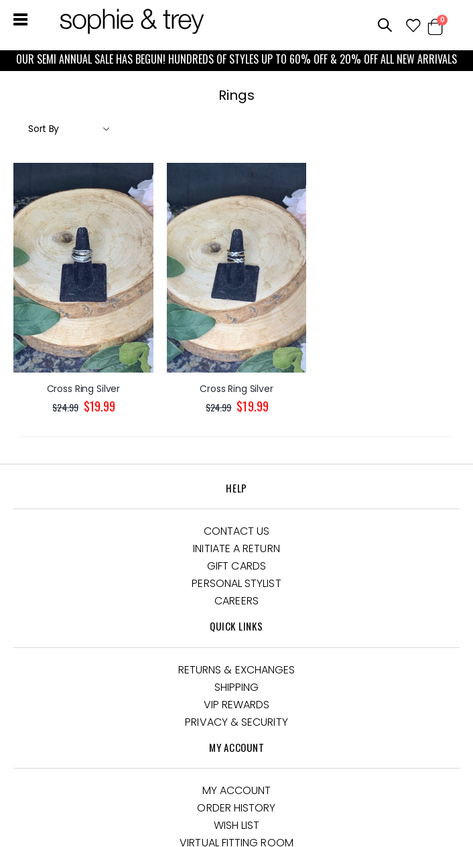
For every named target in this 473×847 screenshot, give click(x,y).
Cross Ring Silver (84, 389)
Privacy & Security (236, 722)
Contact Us (237, 531)
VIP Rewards (237, 704)
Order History (236, 808)
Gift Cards (236, 566)
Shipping (236, 687)
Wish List (237, 825)
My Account (236, 790)
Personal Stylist (236, 583)
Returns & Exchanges (236, 669)
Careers (236, 600)
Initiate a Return (236, 548)
